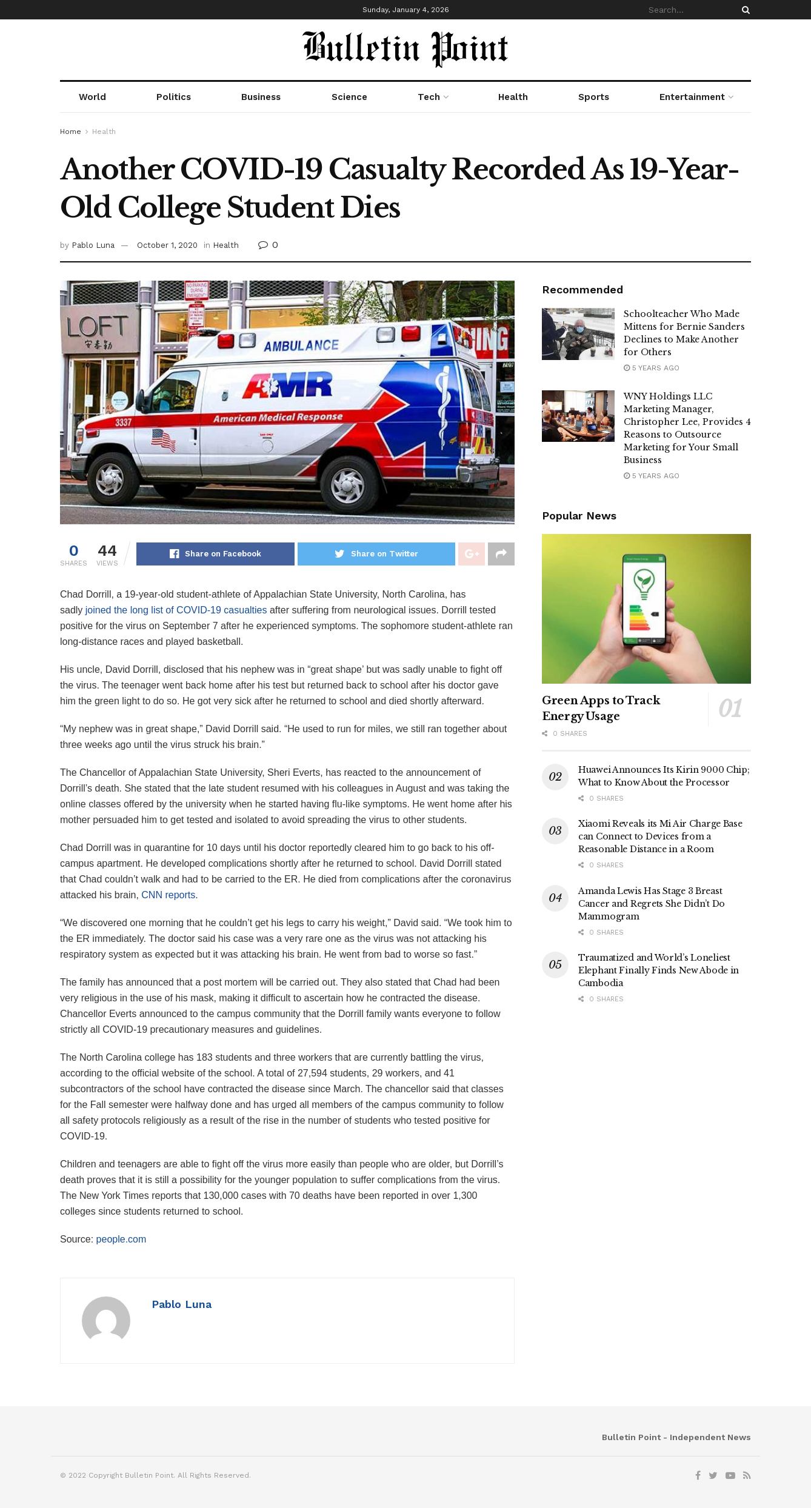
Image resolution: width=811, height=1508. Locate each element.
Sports (593, 97)
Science (349, 97)
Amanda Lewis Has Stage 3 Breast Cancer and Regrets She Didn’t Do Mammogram (651, 904)
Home (70, 131)
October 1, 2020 (167, 245)
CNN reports (168, 895)
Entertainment (692, 97)
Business (261, 97)
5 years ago (651, 368)
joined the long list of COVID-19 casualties (176, 610)
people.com (121, 1239)
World (92, 97)
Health (513, 97)
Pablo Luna (93, 245)
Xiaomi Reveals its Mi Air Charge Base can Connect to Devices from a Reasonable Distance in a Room (660, 836)
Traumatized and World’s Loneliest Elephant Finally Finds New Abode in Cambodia (658, 970)
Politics (173, 97)
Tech (429, 97)
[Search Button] (744, 9)
